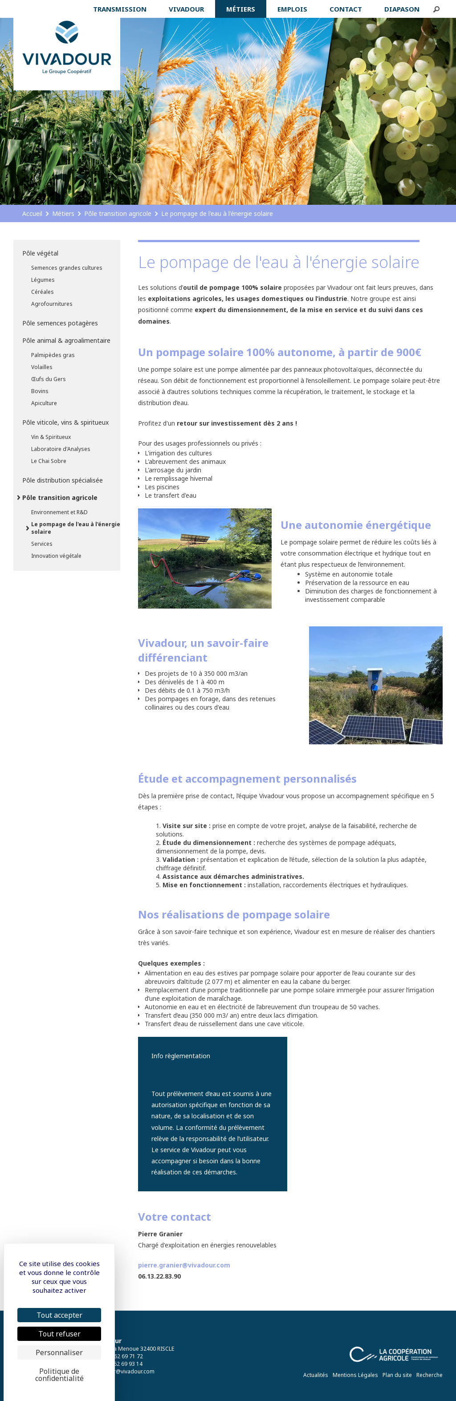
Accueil (32, 213)
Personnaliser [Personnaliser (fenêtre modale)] (59, 1352)
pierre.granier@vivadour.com (184, 1265)
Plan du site (397, 1375)
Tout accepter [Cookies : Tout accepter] (59, 1315)
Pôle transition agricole (117, 213)
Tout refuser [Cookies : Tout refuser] (59, 1334)
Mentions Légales (355, 1375)
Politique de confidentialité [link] (59, 1374)
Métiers (63, 213)
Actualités (315, 1375)
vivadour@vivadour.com (124, 1371)
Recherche (429, 1375)
